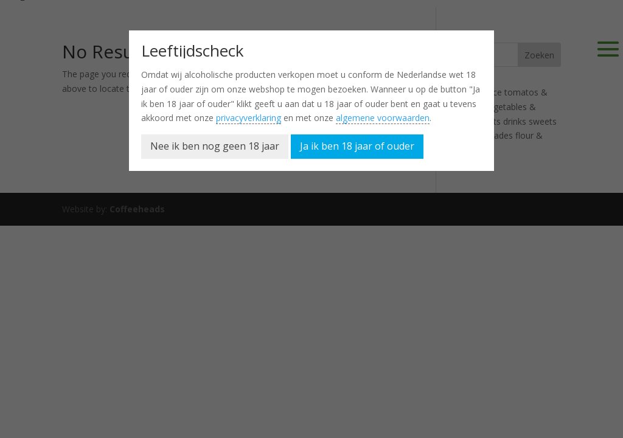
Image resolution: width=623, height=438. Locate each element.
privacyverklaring (248, 117)
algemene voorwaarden (383, 117)
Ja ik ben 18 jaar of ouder (357, 146)
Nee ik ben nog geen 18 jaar (214, 146)
